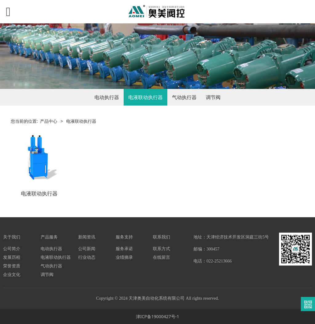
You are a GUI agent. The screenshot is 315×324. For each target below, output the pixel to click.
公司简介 (11, 248)
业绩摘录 (124, 257)
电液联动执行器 (145, 97)
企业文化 (11, 274)
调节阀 (213, 97)
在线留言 (161, 257)
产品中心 (48, 121)
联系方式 (161, 248)
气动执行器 (184, 97)
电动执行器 (106, 97)
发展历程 (11, 257)
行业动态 (86, 257)
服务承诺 (124, 248)
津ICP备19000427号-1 (157, 316)
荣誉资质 (11, 266)
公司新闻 (86, 248)
